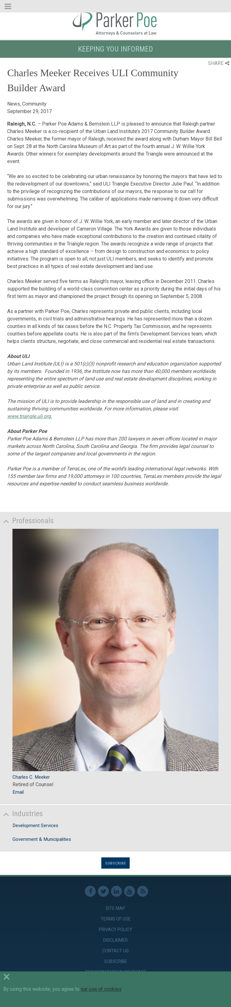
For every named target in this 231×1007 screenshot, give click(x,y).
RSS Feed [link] (142, 891)
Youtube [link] (129, 891)
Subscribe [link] (115, 961)
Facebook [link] (90, 891)
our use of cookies (101, 989)
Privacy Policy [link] (115, 929)
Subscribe (115, 863)
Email (18, 792)
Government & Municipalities (41, 839)
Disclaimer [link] (115, 940)
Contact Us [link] (115, 950)
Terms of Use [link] (116, 918)
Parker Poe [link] (115, 23)
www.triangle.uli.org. (29, 416)
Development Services (35, 825)
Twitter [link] (103, 891)
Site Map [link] (115, 908)
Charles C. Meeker (31, 777)
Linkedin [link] (116, 891)
